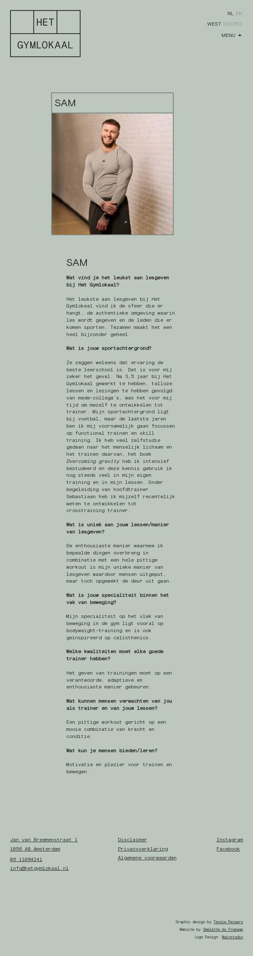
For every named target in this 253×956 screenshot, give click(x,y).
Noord (232, 24)
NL (230, 13)
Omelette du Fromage (223, 929)
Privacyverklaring (143, 849)
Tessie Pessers (228, 922)
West (214, 24)
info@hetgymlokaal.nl (39, 868)
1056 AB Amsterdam (35, 849)
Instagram (229, 840)
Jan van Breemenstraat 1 (44, 840)
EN (239, 13)
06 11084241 (26, 859)
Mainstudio (232, 937)
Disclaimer (132, 840)
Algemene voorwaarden (147, 858)
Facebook (228, 849)
